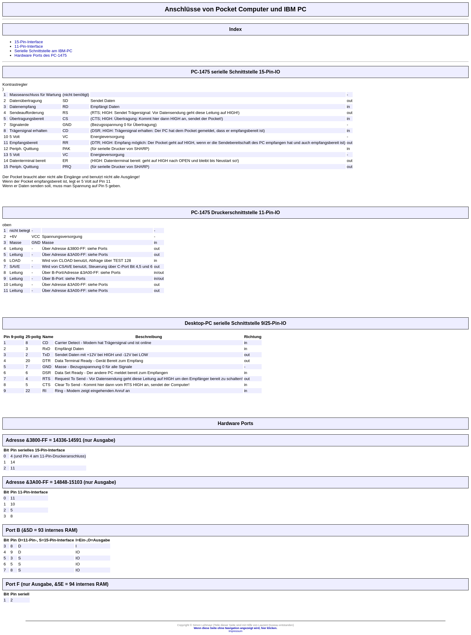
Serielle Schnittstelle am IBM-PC (43, 51)
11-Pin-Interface (28, 46)
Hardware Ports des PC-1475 (40, 55)
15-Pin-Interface (28, 42)
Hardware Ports (235, 423)
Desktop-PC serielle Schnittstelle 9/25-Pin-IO (235, 323)
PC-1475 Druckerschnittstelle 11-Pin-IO (235, 212)
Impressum (235, 631)
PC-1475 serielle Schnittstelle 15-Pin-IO (235, 71)
